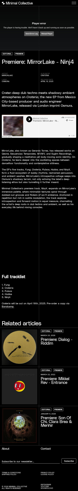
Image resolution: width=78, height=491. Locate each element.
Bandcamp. (8, 306)
